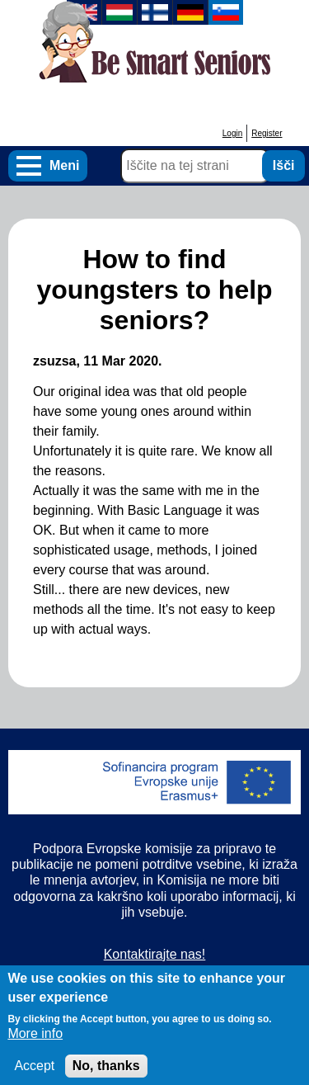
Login (232, 133)
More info (35, 1041)
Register (266, 133)
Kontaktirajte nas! (155, 954)
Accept (34, 1073)
